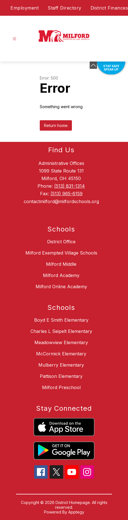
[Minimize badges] (93, 65)
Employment (24, 8)
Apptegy (76, 512)
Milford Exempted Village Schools (61, 253)
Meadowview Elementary (61, 342)
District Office (61, 241)
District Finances (109, 8)
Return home (56, 125)
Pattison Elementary (61, 376)
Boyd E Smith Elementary (61, 320)
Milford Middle (61, 264)
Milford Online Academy (61, 286)
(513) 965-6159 (66, 193)
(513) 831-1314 (69, 186)
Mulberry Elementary (61, 365)
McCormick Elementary (61, 353)
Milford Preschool (61, 387)
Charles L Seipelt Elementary (61, 331)
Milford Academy (61, 275)
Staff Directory (64, 8)
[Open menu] (14, 39)
